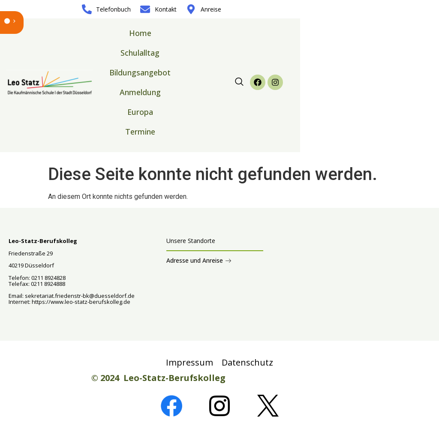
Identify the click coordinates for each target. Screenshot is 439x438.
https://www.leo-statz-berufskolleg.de (80, 302)
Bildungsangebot (140, 72)
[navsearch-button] (239, 82)
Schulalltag (139, 53)
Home (140, 33)
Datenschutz (247, 362)
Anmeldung (140, 92)
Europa (140, 112)
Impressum (189, 362)
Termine (140, 131)
